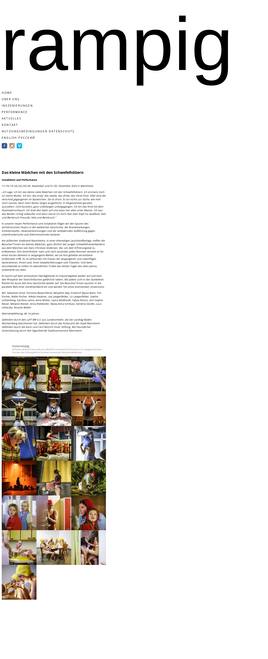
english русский (18, 138)
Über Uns (11, 99)
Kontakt (10, 125)
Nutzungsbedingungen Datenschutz (38, 131)
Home (7, 93)
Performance (15, 112)
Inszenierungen (17, 105)
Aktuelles (11, 118)
